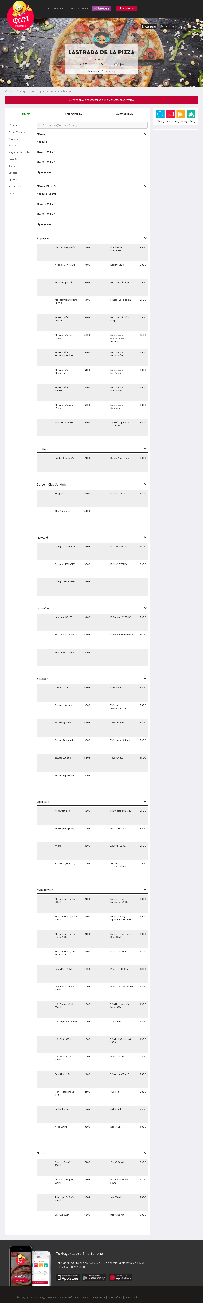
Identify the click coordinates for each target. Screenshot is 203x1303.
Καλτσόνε (14, 166)
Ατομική (42, 142)
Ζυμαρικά (14, 138)
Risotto (12, 145)
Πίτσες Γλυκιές (17, 132)
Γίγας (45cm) (44, 172)
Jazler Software (69, 1297)
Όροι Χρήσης (115, 1297)
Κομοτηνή (22, 91)
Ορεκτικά (13, 179)
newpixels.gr (98, 1297)
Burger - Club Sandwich (20, 152)
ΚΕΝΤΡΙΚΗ (59, 8)
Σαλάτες (13, 172)
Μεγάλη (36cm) (46, 162)
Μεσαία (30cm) (46, 152)
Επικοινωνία (131, 1297)
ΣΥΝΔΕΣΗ (126, 8)
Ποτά (11, 192)
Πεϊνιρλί (13, 159)
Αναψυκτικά (15, 186)
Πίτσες (13, 125)
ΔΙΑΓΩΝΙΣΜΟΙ (79, 8)
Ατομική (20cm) (46, 194)
